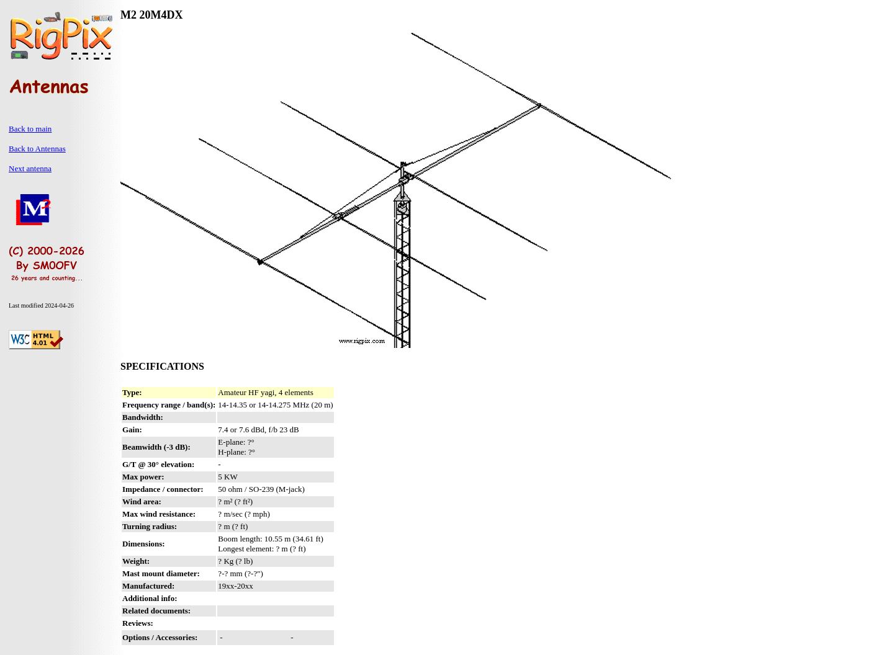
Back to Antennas (37, 148)
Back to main (30, 128)
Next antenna (30, 168)
